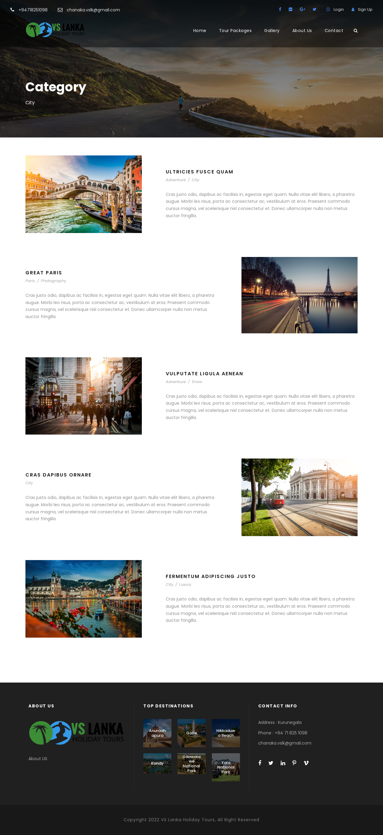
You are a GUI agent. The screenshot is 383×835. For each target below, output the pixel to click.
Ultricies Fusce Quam (199, 171)
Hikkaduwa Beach (225, 733)
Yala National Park (226, 767)
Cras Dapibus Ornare (58, 474)
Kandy (157, 763)
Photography (53, 281)
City (195, 180)
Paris (30, 281)
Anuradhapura (157, 733)
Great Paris (43, 272)
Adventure (176, 180)
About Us (302, 31)
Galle (191, 733)
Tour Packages (235, 31)
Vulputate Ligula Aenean (204, 373)
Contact (334, 31)
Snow (197, 382)
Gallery (272, 31)
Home (199, 31)
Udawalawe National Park (191, 764)
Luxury (185, 584)
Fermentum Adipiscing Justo (211, 576)
